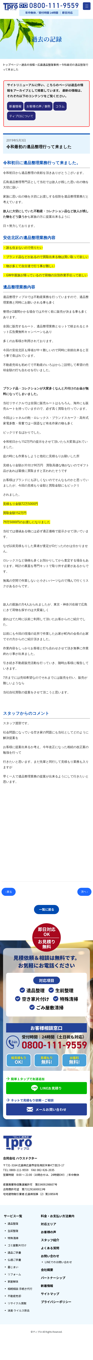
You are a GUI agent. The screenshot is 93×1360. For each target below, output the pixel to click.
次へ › (84, 892)
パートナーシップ (53, 1276)
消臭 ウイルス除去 (19, 1309)
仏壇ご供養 (14, 1259)
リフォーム (14, 1273)
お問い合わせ (50, 1255)
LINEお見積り (46, 1087)
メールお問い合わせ (46, 1108)
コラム (60, 106)
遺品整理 (13, 1222)
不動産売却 (14, 1295)
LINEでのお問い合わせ (58, 1261)
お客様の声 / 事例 (38, 106)
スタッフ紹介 (50, 1239)
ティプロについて (21, 116)
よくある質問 (50, 1247)
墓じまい (13, 1266)
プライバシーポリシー (56, 1300)
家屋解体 (13, 1280)
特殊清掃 (13, 1237)
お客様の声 (48, 1231)
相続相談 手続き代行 (20, 1288)
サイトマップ (50, 1292)
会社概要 (47, 1268)
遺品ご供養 (14, 1251)
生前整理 (13, 1230)
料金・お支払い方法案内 (57, 1215)
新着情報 (15, 106)
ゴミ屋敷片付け (17, 1244)
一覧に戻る (46, 909)
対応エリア (48, 1223)
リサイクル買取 (17, 1302)
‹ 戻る (8, 892)
